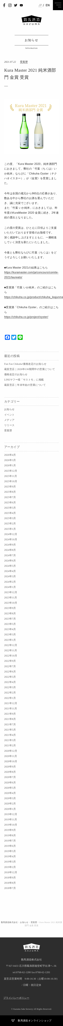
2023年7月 (10, 618)
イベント (9, 414)
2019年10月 (10, 824)
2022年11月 (10, 650)
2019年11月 (10, 819)
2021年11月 (10, 708)
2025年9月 (10, 486)
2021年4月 (10, 735)
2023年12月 (10, 592)
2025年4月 (10, 513)
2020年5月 (10, 787)
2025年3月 (10, 518)
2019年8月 (10, 835)
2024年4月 (10, 571)
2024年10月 (10, 539)
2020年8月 (10, 772)
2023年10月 (10, 602)
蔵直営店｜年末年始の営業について (25, 385)
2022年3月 (10, 687)
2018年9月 (10, 877)
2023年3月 (10, 634)
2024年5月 (10, 566)
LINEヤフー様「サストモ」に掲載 (24, 379)
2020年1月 (10, 809)
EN (48, 5)
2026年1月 (10, 465)
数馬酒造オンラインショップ (31, 1020)
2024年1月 (10, 587)
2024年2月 (10, 581)
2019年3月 (10, 861)
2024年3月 (10, 576)
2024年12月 (10, 534)
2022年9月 (10, 661)
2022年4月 (10, 682)
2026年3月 (10, 460)
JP (40, 5)
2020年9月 (10, 766)
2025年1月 (10, 529)
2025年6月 (10, 502)
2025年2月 (10, 523)
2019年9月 (10, 830)
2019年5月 (10, 851)
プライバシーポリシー (16, 998)
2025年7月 (10, 497)
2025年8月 (10, 491)
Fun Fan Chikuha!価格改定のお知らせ (25, 364)
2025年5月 (10, 507)
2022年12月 (10, 645)
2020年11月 (10, 756)
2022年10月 (10, 655)
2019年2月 (10, 867)
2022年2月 (10, 692)
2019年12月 (10, 814)
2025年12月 (10, 470)
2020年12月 (10, 751)
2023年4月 (10, 629)
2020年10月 (10, 761)
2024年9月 (10, 544)
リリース (9, 425)
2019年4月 (10, 856)
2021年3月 (10, 740)
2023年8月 (10, 613)
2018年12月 (10, 872)
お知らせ (9, 409)
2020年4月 (10, 793)
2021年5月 (10, 729)
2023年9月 (10, 608)
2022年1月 (10, 698)
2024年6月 (10, 560)
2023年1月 (10, 640)
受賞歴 (8, 430)
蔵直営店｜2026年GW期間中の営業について (29, 369)
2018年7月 (10, 888)
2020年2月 (10, 803)
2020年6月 (10, 782)
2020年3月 (10, 798)
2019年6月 (10, 846)
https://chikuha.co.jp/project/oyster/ (26, 316)
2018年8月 (10, 882)
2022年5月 (10, 676)
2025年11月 (10, 476)
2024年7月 (10, 555)
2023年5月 (10, 624)
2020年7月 (10, 777)
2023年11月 (10, 597)
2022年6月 (10, 671)
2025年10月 (10, 481)
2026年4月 (10, 455)
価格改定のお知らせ (16, 374)
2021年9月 (10, 713)
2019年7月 (10, 840)
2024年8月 (10, 550)
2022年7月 (10, 666)
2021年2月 (10, 745)
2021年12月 (10, 703)
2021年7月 (10, 724)
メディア (9, 420)
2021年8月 (10, 719)
